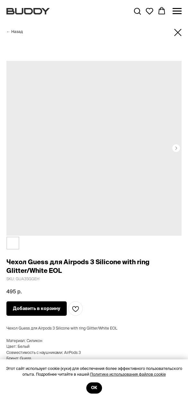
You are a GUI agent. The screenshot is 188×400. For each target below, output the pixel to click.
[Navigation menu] (177, 11)
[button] (137, 11)
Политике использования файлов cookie (128, 374)
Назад (17, 31)
